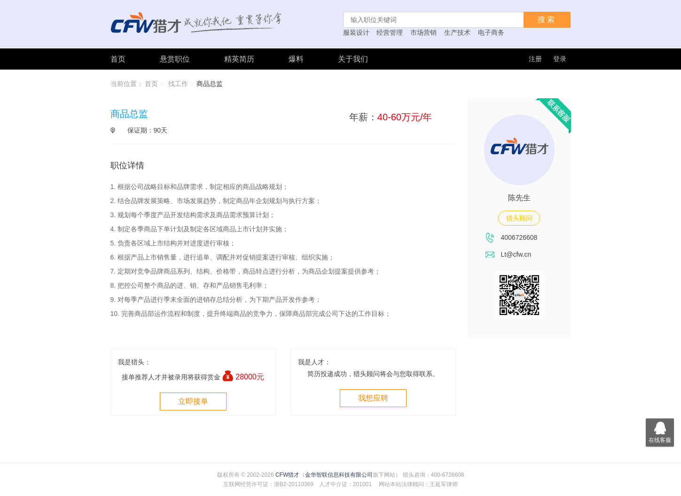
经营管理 (389, 32)
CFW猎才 (287, 475)
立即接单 (193, 401)
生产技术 (457, 32)
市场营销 (423, 32)
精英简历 (239, 59)
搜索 (547, 20)
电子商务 (491, 32)
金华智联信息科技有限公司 (339, 475)
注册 (535, 59)
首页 (117, 59)
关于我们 (353, 59)
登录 (559, 59)
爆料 (296, 59)
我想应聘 (373, 398)
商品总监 (209, 83)
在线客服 (660, 430)
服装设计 (356, 32)
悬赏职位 (175, 59)
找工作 (178, 83)
